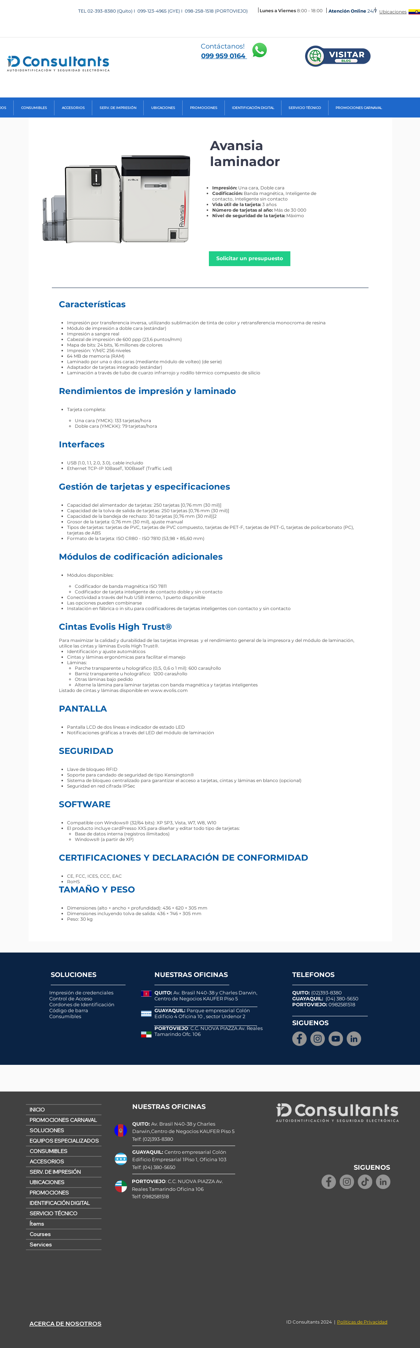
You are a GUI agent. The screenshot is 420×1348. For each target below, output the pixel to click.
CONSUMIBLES (48, 1151)
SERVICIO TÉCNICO (53, 1213)
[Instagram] (317, 1038)
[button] (34, 107)
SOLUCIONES (47, 1130)
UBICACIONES (47, 1182)
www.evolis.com (169, 690)
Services (41, 1244)
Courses (40, 1234)
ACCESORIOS (47, 1161)
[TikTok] (365, 1182)
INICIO (37, 1109)
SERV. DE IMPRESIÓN (55, 1172)
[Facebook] (299, 1038)
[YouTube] (336, 1038)
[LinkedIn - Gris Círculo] (354, 1038)
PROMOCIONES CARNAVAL (63, 1120)
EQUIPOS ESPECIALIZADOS (64, 1140)
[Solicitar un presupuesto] (249, 258)
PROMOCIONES (49, 1192)
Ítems (37, 1224)
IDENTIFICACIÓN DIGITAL (60, 1203)
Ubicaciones (393, 11)
